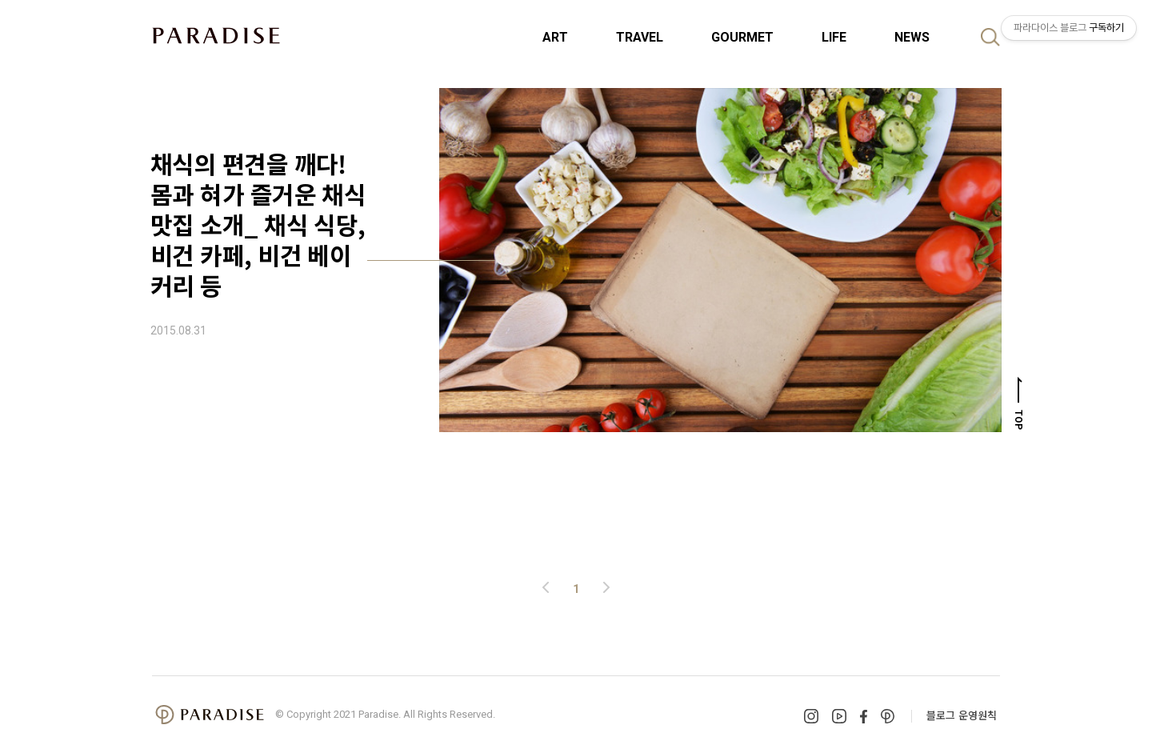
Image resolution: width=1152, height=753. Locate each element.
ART (555, 37)
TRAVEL (639, 37)
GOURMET (742, 37)
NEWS (912, 37)
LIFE (834, 37)
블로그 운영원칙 (961, 715)
